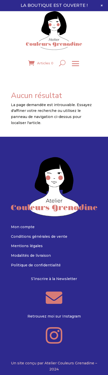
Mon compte (23, 227)
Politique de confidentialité (36, 265)
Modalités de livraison (31, 255)
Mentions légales (27, 246)
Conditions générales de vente (39, 236)
